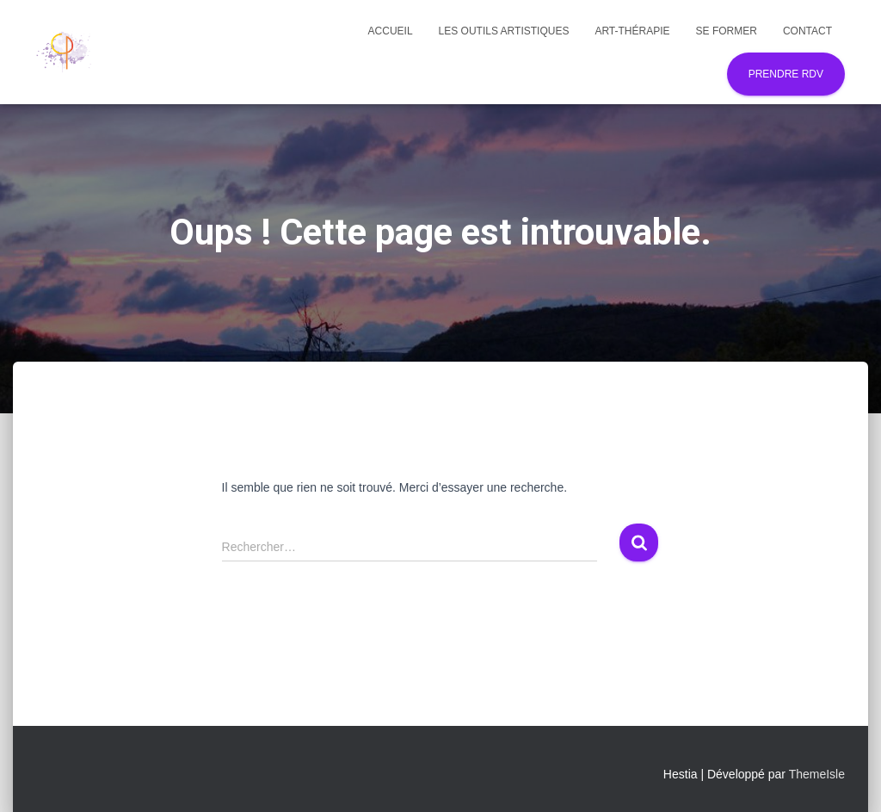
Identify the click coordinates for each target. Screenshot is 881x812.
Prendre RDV (786, 74)
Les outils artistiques (504, 31)
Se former (726, 31)
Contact (807, 31)
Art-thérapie (632, 31)
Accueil (390, 31)
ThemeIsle (817, 774)
